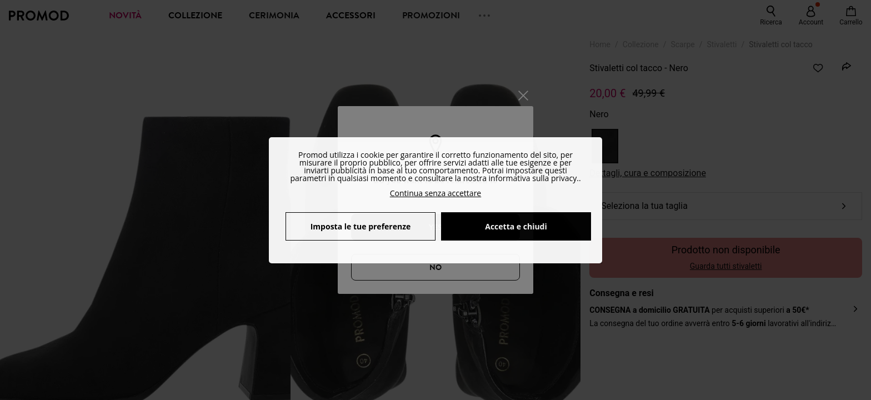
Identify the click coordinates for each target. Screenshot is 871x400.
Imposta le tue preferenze (361, 226)
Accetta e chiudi (516, 226)
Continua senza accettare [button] (435, 193)
